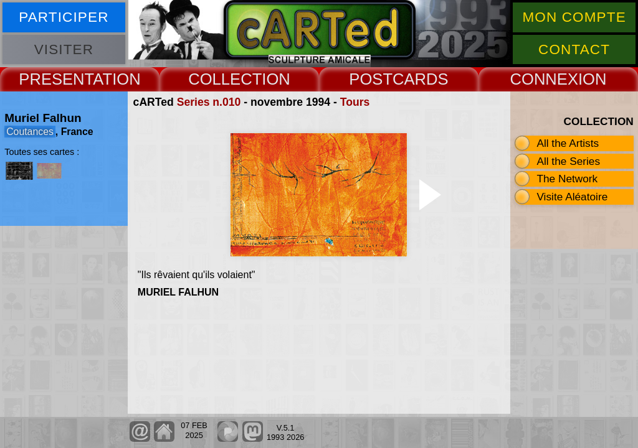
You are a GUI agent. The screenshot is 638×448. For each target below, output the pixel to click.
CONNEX (544, 79)
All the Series (568, 161)
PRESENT (56, 79)
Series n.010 (209, 102)
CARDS (421, 79)
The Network (567, 178)
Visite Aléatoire (571, 196)
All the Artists (567, 143)
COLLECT (225, 79)
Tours (355, 102)
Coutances (30, 131)
